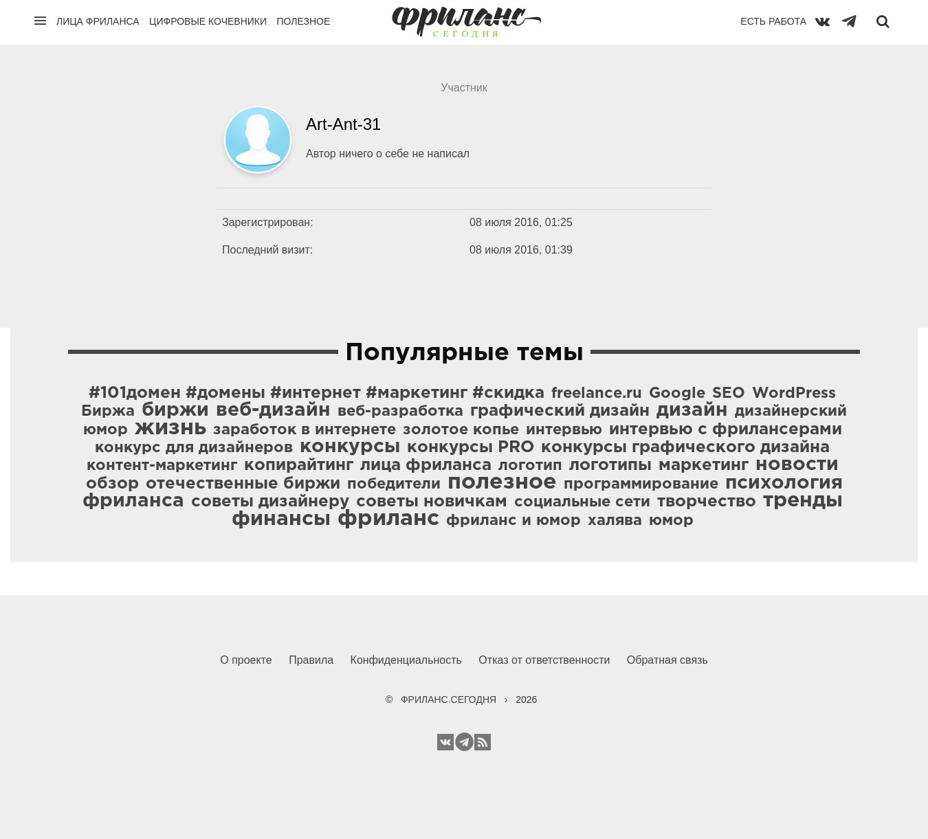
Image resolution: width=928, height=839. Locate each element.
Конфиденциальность (406, 660)
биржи (175, 410)
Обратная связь (667, 660)
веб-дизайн (273, 410)
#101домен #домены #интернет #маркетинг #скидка (316, 393)
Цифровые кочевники (208, 21)
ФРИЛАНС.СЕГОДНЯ (448, 699)
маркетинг (704, 465)
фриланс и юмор (513, 521)
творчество (706, 501)
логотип (530, 466)
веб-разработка (400, 411)
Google (677, 394)
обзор (112, 483)
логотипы (610, 465)
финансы (281, 519)
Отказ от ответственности (544, 660)
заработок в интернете (304, 430)
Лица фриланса (98, 21)
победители (394, 484)
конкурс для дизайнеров (194, 448)
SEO (728, 394)
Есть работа (773, 21)
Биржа (108, 411)
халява (615, 521)
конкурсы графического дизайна (685, 447)
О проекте (246, 660)
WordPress (794, 394)
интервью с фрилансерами (725, 429)
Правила (311, 660)
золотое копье (461, 430)
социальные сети (582, 502)
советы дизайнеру (270, 501)
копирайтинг (298, 465)
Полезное (303, 21)
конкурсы (350, 446)
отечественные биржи (243, 483)
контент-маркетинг (162, 466)
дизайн (692, 410)
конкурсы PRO (470, 447)
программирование (641, 484)
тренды (803, 500)
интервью (564, 430)
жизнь (170, 428)
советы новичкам (431, 501)
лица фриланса (425, 465)
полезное (502, 482)
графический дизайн (560, 410)
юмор (671, 521)
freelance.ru (596, 394)
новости (797, 464)
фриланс (388, 518)
